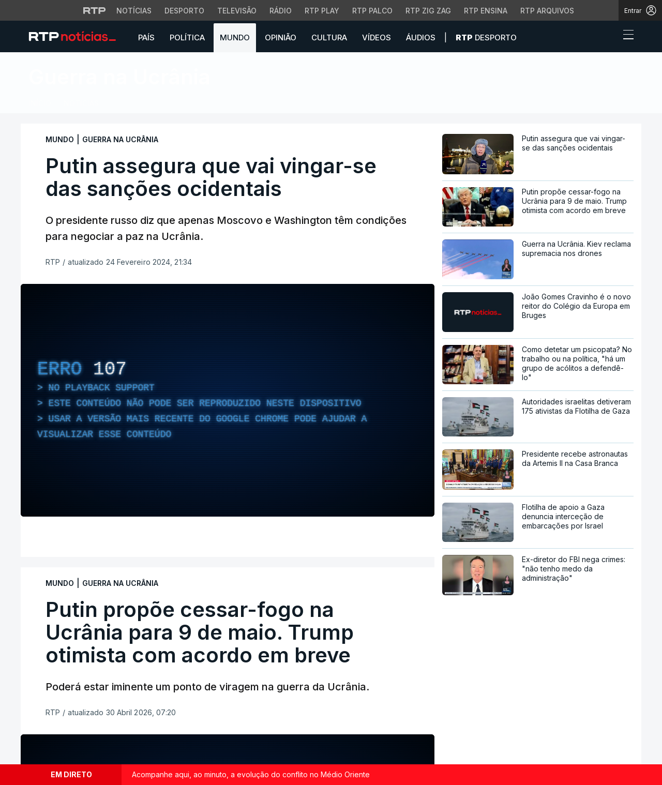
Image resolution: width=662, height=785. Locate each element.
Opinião (280, 37)
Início (39, 103)
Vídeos (376, 37)
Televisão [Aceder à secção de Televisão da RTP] (237, 10)
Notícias (81, 103)
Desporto (486, 37)
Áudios (420, 37)
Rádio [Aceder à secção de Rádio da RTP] (280, 10)
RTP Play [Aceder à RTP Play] (322, 10)
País (146, 37)
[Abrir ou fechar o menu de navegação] (625, 36)
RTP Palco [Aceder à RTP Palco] (372, 10)
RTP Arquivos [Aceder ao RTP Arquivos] (547, 10)
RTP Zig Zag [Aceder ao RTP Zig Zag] (428, 10)
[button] (609, 37)
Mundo (235, 37)
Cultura (329, 37)
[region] (227, 400)
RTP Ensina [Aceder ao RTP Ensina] (485, 10)
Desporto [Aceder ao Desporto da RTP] (184, 10)
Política (187, 37)
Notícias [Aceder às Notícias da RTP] (134, 10)
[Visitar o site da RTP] (94, 10)
